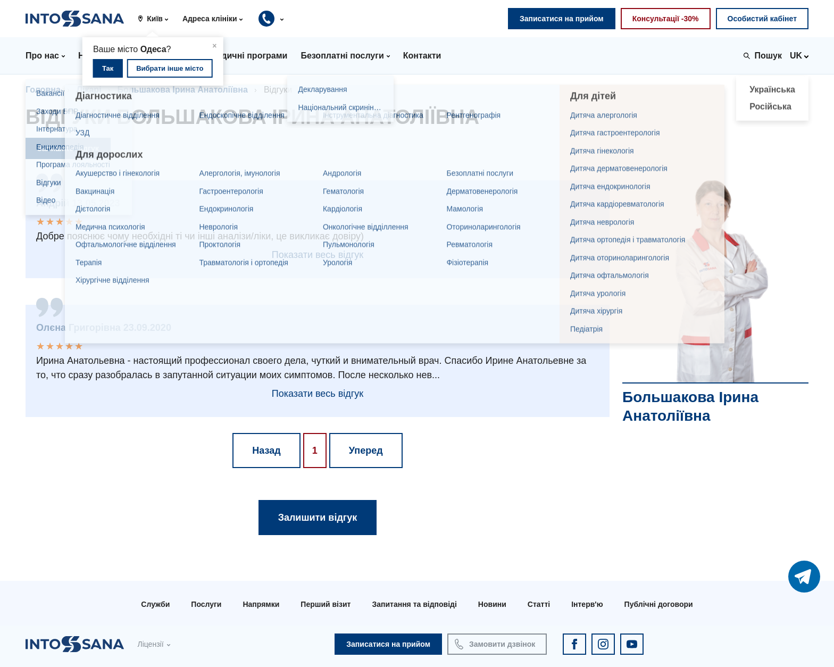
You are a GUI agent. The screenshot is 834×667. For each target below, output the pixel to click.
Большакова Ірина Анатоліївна (183, 89)
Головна (43, 89)
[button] (157, 18)
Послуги (206, 604)
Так (107, 68)
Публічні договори (658, 604)
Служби (155, 604)
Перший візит (326, 604)
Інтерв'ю (587, 604)
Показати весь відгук (317, 254)
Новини (492, 604)
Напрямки (261, 604)
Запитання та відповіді (414, 604)
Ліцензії (150, 644)
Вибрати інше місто (169, 68)
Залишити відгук (68, 148)
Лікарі (89, 89)
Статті (539, 604)
